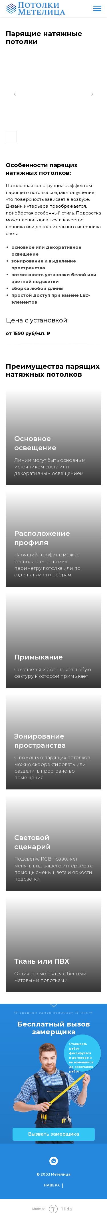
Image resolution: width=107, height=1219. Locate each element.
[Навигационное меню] (97, 8)
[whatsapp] (53, 1161)
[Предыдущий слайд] (14, 94)
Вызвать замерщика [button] (53, 1134)
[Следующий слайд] (92, 94)
